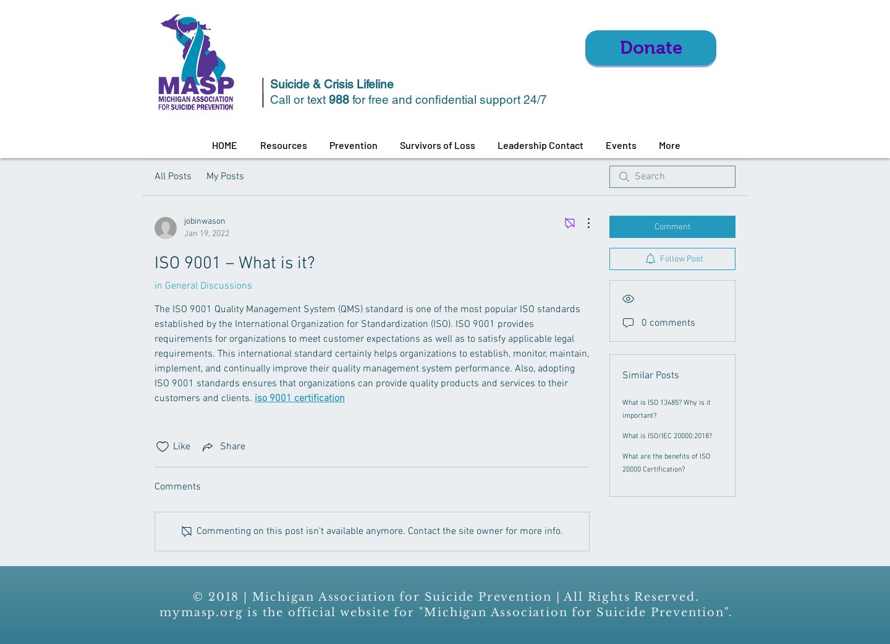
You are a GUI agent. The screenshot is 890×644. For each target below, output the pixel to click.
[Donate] (650, 48)
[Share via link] (222, 446)
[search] (672, 177)
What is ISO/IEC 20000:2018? (667, 436)
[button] (283, 145)
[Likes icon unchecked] (163, 446)
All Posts (173, 177)
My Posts (225, 177)
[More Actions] (582, 223)
